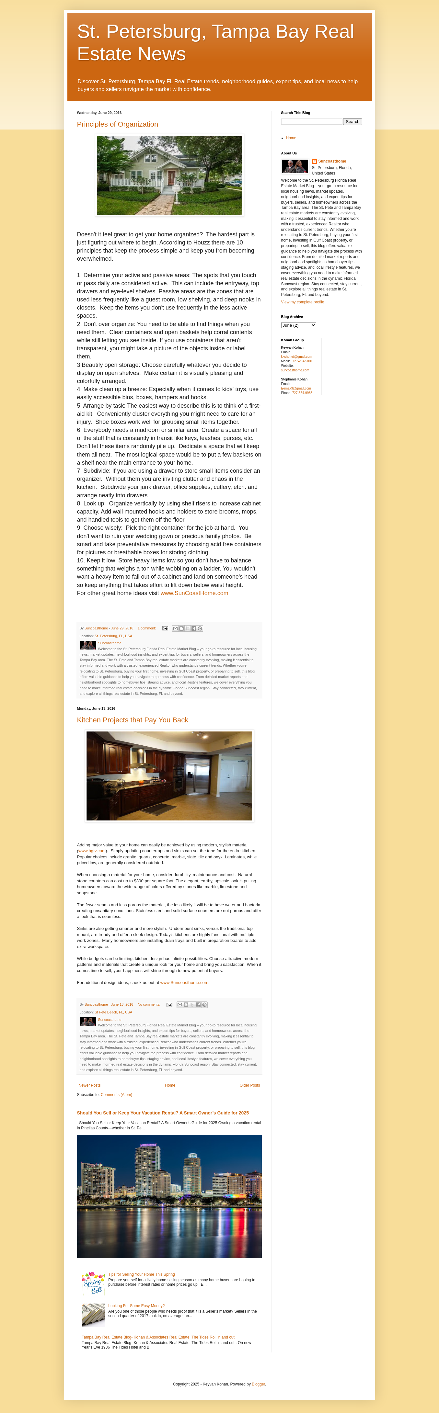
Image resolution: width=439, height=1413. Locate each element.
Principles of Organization (117, 124)
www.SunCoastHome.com (194, 593)
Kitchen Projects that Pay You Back (133, 720)
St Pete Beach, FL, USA (113, 1012)
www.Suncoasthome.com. (185, 982)
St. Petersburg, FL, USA (113, 636)
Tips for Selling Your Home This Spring (141, 1274)
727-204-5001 (303, 361)
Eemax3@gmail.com (296, 388)
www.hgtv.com (92, 850)
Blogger (258, 1384)
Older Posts (250, 1085)
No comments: (149, 1004)
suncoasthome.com (295, 370)
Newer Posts (90, 1085)
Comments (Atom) (116, 1094)
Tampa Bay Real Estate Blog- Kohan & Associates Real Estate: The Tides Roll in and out (158, 1337)
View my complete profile (302, 302)
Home (170, 1085)
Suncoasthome (332, 161)
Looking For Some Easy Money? (136, 1306)
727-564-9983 (302, 393)
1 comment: (147, 628)
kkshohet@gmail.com (296, 356)
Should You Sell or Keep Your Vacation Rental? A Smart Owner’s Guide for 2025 (163, 1112)
